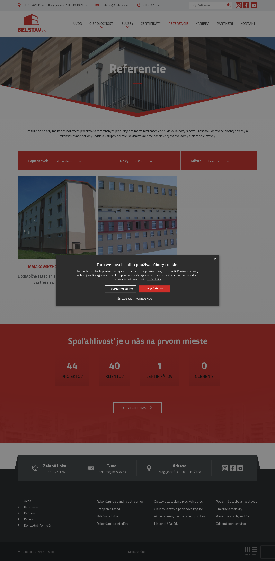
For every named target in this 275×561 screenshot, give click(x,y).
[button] (138, 299)
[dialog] (137, 280)
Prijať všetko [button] (155, 288)
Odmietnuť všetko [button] (122, 288)
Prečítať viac (154, 279)
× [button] (214, 259)
